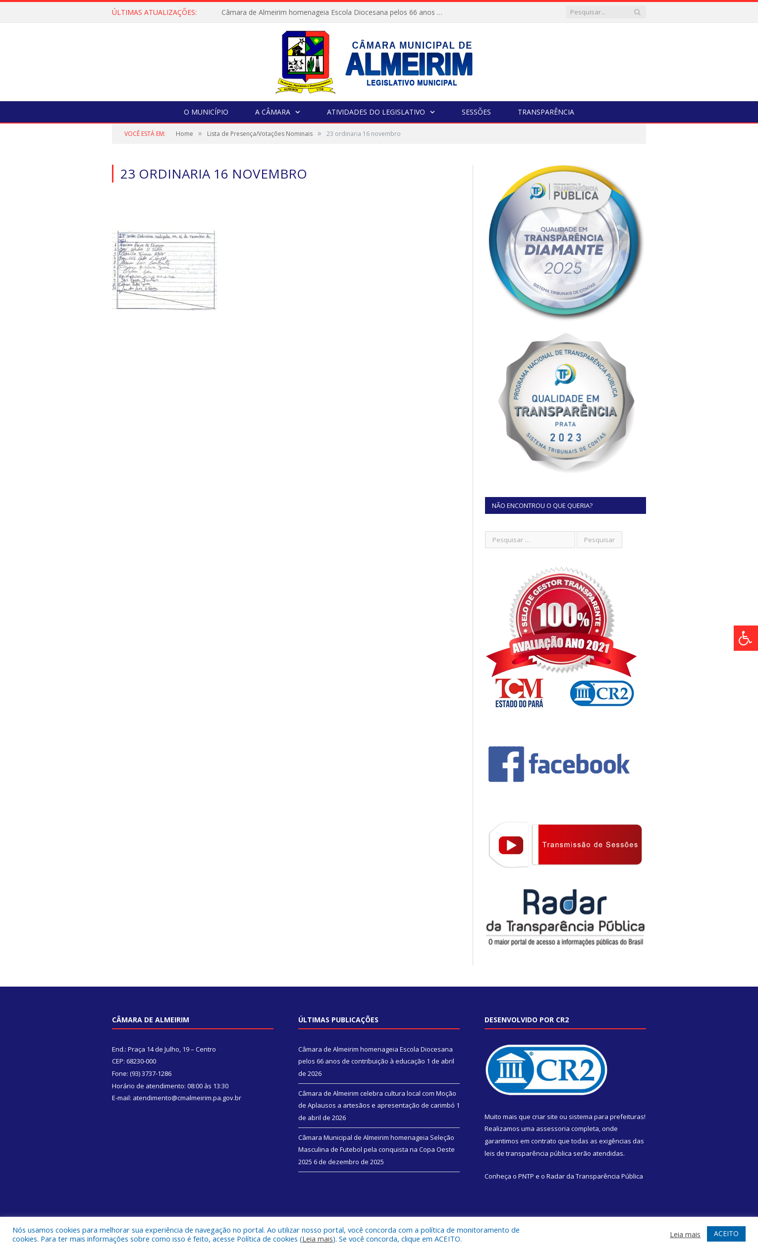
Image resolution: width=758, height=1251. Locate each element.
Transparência (546, 112)
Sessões (476, 112)
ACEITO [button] (726, 1233)
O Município (206, 112)
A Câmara (272, 112)
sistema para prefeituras (606, 1116)
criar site (545, 1116)
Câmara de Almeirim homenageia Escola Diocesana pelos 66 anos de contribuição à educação (335, 12)
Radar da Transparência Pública (594, 1176)
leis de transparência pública (528, 1153)
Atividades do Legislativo (376, 112)
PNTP (526, 1176)
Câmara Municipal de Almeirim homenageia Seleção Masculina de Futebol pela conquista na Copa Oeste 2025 (376, 1149)
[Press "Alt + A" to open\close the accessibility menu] (746, 638)
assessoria (553, 1128)
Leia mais (317, 1239)
